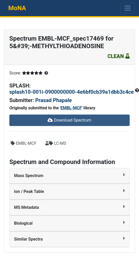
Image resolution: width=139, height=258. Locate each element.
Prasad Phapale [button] (53, 100)
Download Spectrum (69, 120)
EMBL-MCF (71, 107)
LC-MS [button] (55, 143)
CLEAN (119, 56)
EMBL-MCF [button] (23, 143)
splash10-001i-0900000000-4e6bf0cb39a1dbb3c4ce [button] (72, 92)
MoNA (17, 8)
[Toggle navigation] (127, 8)
